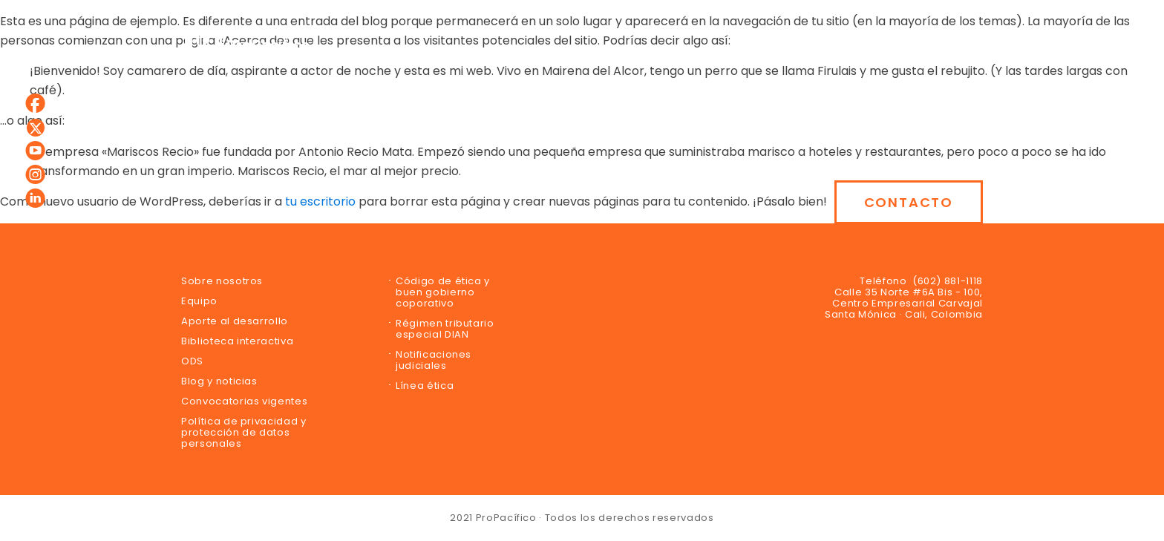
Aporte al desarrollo (234, 321)
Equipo (199, 300)
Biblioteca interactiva (237, 341)
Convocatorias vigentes (244, 401)
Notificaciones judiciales (433, 360)
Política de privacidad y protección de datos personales (244, 432)
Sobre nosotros (222, 280)
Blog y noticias (219, 381)
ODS (192, 361)
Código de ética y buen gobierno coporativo (443, 292)
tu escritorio (320, 201)
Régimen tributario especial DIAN (445, 329)
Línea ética (425, 385)
